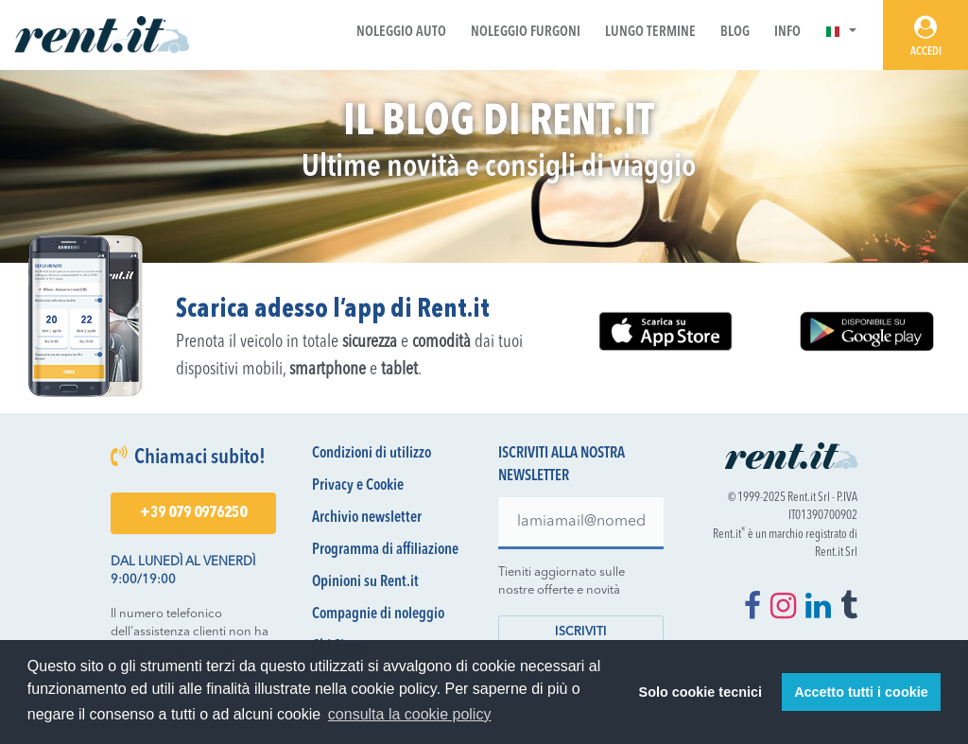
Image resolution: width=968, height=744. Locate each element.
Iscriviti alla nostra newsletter (561, 465)
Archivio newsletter (367, 518)
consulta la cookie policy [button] (410, 714)
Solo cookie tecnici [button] (700, 692)
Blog (735, 33)
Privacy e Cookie (358, 485)
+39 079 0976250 (193, 513)
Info (787, 33)
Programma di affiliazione (385, 550)
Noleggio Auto (401, 33)
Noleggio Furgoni (525, 33)
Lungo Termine (650, 33)
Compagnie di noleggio (378, 614)
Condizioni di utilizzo (371, 453)
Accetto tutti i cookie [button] (861, 692)
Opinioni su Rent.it (365, 582)
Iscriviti (581, 632)
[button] (841, 32)
